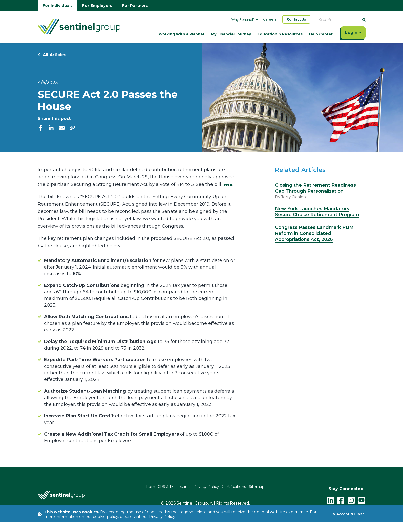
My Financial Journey (231, 34)
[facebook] (40, 127)
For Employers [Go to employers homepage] (97, 5)
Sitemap (259, 486)
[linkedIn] (51, 127)
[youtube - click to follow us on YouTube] (361, 499)
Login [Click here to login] (353, 32)
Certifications (235, 486)
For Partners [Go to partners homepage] (135, 5)
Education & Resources (280, 34)
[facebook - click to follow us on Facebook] (341, 499)
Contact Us (296, 19)
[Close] (348, 514)
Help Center (321, 34)
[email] (62, 127)
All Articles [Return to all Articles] (52, 54)
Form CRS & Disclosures (166, 486)
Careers (269, 19)
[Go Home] (79, 26)
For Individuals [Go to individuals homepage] (58, 5)
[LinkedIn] (330, 499)
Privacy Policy (162, 516)
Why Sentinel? (244, 19)
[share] (72, 128)
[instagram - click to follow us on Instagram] (351, 499)
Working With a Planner (181, 34)
